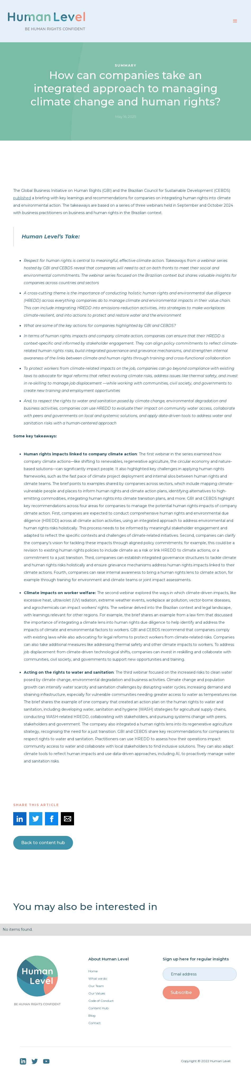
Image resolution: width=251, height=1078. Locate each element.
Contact (94, 1023)
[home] (46, 21)
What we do (97, 978)
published (22, 198)
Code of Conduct (101, 1001)
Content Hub (98, 1008)
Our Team (96, 986)
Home (93, 971)
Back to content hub (43, 842)
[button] (235, 21)
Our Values (96, 993)
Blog (91, 1015)
